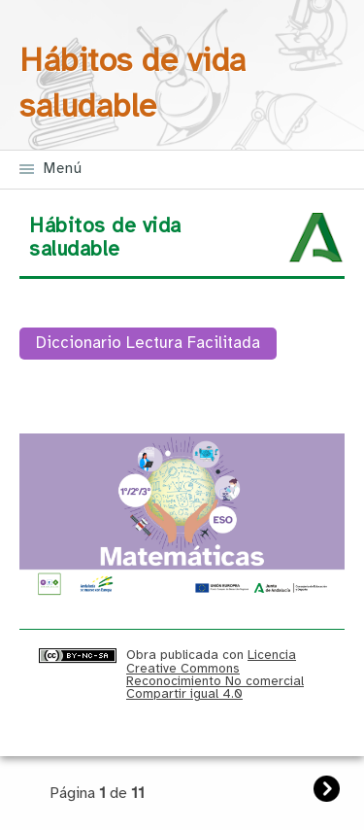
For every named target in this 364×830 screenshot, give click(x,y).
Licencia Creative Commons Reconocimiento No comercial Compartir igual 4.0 (215, 674)
